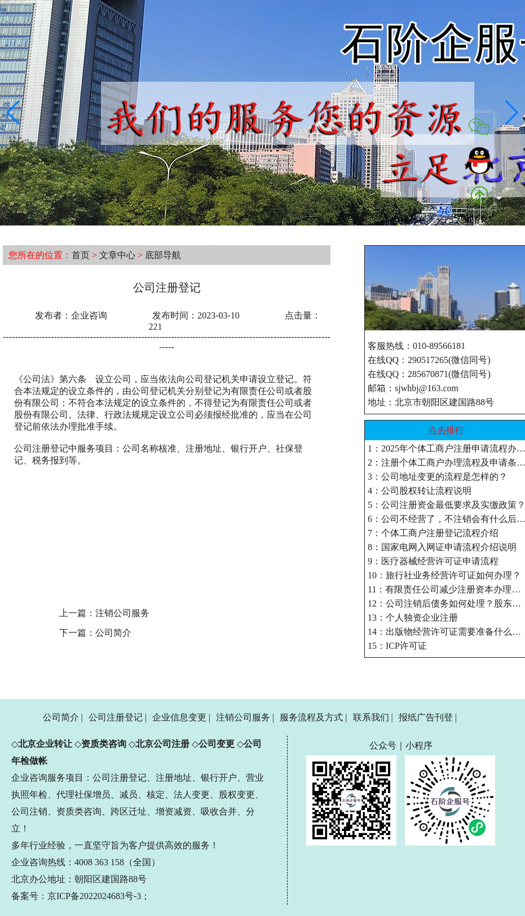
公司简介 (113, 633)
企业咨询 (89, 315)
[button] (13, 112)
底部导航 (163, 255)
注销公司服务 (122, 613)
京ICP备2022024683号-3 (94, 896)
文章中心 (117, 255)
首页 (81, 255)
